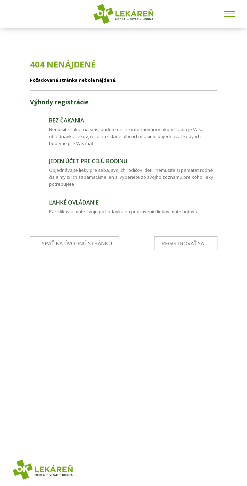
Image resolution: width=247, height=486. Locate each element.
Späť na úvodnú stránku (77, 243)
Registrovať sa (182, 243)
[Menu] (229, 13)
